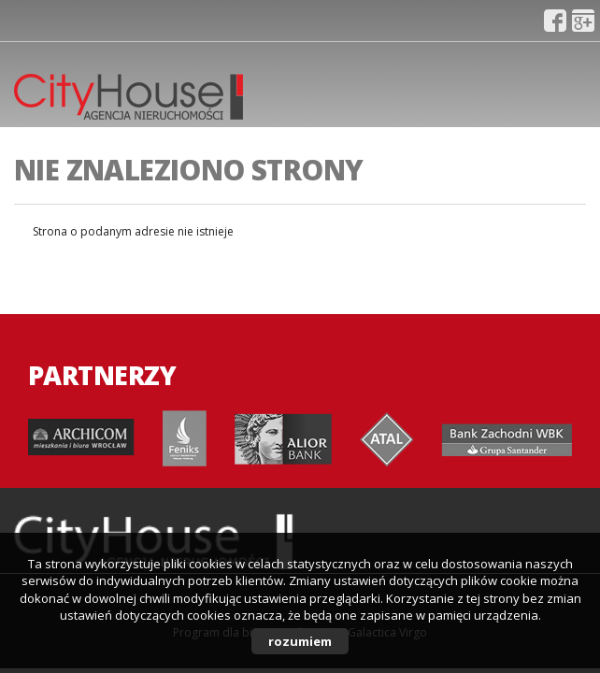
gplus (583, 20)
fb (555, 20)
